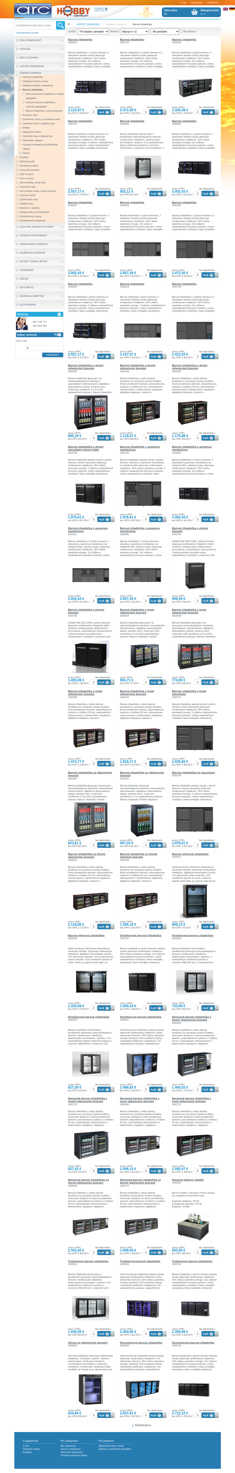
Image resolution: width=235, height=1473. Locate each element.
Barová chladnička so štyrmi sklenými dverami (138, 855)
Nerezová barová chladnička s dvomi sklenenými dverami (191, 1018)
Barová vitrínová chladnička (190, 854)
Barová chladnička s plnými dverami (190, 530)
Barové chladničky (142, 24)
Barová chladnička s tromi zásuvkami (189, 693)
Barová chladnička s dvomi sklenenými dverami (85, 367)
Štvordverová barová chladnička (141, 1342)
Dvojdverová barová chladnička (140, 935)
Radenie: (114, 31)
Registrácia (196, 2)
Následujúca (143, 1425)
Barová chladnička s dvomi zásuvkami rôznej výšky (85, 448)
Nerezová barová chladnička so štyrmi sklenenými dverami (88, 1181)
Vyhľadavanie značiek (27, 32)
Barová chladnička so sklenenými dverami (90, 774)
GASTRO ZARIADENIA (88, 24)
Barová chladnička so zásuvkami (193, 772)
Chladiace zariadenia (116, 24)
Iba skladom (190, 31)
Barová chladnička (80, 39)
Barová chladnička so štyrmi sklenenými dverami (86, 855)
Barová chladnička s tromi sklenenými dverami (137, 611)
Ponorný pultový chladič (188, 1179)
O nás (183, 2)
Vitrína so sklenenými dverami (88, 1342)
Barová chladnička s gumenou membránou (140, 448)
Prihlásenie (213, 2)
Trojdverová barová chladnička (88, 1261)
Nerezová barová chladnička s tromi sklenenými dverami (139, 1100)
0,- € (210, 12)
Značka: (72, 31)
